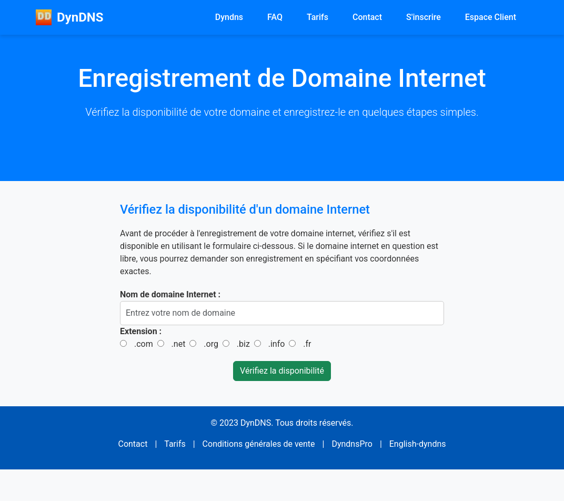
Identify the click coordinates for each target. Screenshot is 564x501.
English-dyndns (417, 444)
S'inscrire (423, 17)
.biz (243, 344)
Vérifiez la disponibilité (282, 371)
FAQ (275, 17)
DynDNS (69, 17)
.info (276, 344)
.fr (307, 344)
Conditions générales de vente (259, 444)
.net (179, 344)
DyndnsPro (351, 444)
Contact (367, 17)
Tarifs (317, 17)
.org (211, 344)
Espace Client (490, 17)
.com (143, 344)
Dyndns (229, 17)
